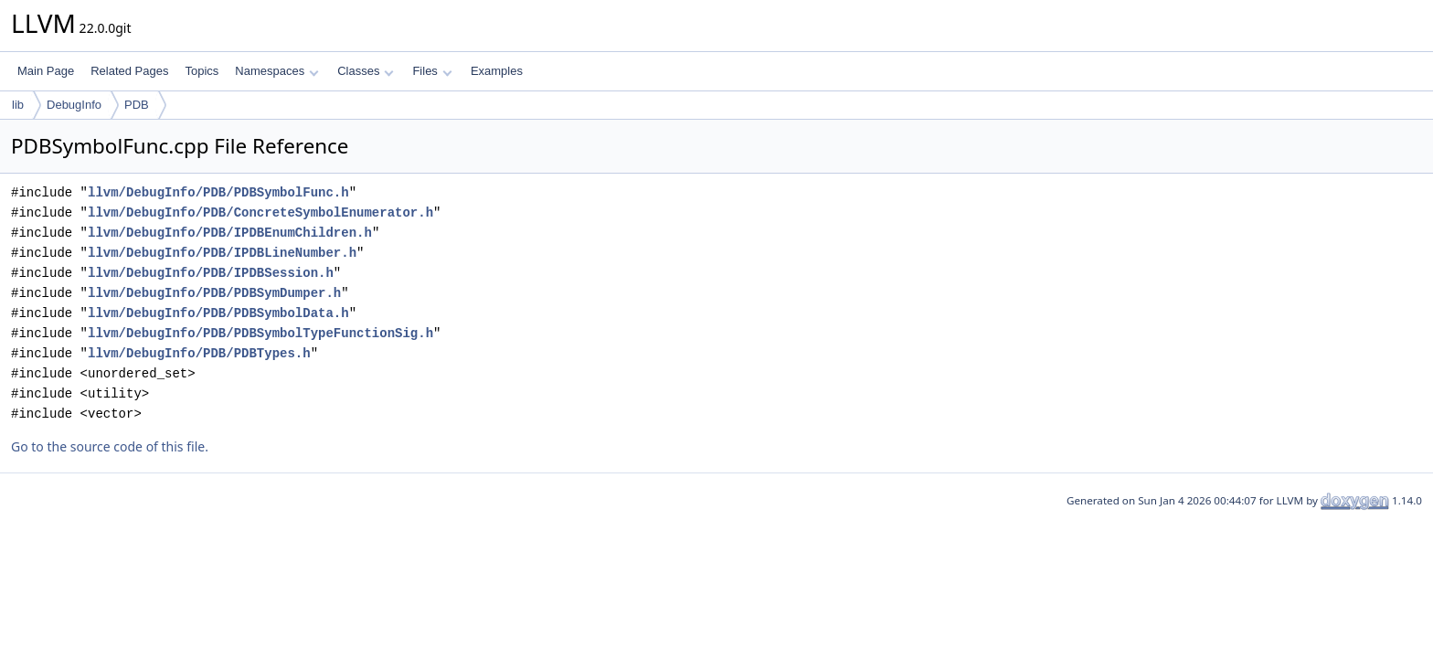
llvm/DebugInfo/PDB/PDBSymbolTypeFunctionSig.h (260, 333)
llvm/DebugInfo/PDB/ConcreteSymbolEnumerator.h (260, 212)
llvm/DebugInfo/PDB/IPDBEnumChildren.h (230, 232)
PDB (136, 104)
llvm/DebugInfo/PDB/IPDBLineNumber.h (222, 252)
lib (18, 104)
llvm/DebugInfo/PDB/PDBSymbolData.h (218, 313)
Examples (497, 71)
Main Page (45, 71)
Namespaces (276, 71)
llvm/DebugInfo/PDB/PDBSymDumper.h (214, 293)
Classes (365, 71)
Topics (201, 71)
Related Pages (129, 71)
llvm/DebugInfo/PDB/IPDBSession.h (211, 272)
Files (431, 71)
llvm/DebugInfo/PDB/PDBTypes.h (199, 353)
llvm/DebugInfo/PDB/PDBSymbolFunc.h (218, 192)
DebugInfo (74, 104)
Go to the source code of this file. (109, 446)
